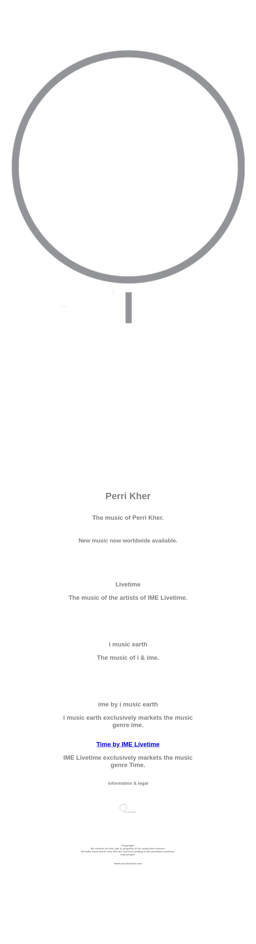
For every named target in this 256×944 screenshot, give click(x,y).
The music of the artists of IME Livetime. (128, 597)
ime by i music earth (128, 704)
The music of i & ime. (128, 657)
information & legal (128, 783)
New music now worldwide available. (128, 540)
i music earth (128, 644)
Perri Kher (127, 496)
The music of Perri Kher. (128, 517)
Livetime (128, 584)
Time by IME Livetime (127, 744)
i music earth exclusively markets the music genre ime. (128, 721)
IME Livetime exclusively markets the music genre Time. (128, 761)
